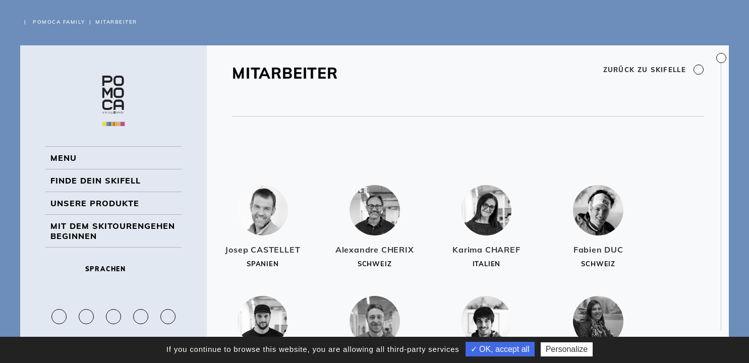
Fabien (598, 250)
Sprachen (113, 269)
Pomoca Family (59, 22)
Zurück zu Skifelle (653, 70)
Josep (262, 250)
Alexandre (374, 250)
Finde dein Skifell (95, 180)
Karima (486, 250)
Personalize (567, 349)
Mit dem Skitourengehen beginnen (112, 231)
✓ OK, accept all (500, 349)
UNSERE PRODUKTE (94, 203)
